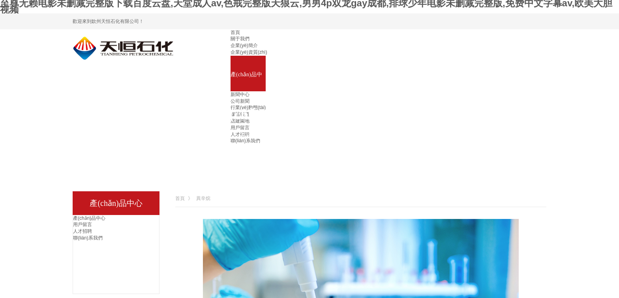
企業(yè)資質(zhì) (249, 52)
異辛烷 (203, 198)
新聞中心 (240, 94)
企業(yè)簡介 (244, 45)
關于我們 (240, 38)
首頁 (235, 32)
